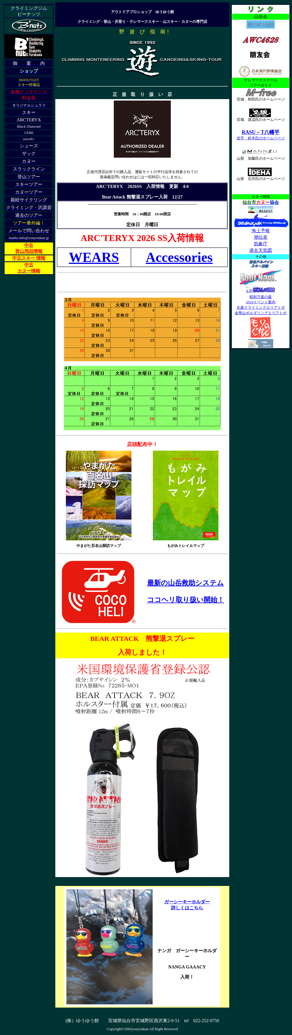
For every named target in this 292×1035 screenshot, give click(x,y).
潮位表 (260, 237)
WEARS (94, 257)
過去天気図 (260, 250)
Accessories (179, 257)
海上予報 (261, 230)
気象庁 (260, 243)
